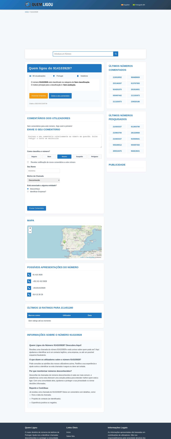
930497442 (117, 95)
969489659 (135, 77)
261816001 (135, 89)
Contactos (70, 426)
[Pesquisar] (115, 53)
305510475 (117, 151)
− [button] (30, 230)
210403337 (117, 139)
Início (27, 12)
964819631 (135, 151)
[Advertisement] (85, 31)
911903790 (135, 127)
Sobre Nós (70, 418)
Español (125, 5)
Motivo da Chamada (35, 176)
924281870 (117, 89)
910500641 (135, 139)
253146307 (117, 83)
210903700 (117, 133)
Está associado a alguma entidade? (42, 185)
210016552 (117, 77)
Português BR (139, 5)
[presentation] (43, 201)
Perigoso (94, 156)
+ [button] (30, 227)
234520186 (135, 102)
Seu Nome (31, 166)
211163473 (135, 95)
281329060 (135, 133)
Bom (49, 156)
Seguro (34, 156)
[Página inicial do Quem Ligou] (39, 5)
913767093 (135, 83)
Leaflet (82, 256)
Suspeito (79, 156)
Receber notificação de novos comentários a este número (53, 162)
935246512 (117, 145)
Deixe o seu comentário (60, 96)
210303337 (117, 127)
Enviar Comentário (36, 208)
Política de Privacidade (75, 422)
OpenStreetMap (90, 256)
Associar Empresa (39, 96)
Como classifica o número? (38, 151)
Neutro (64, 156)
